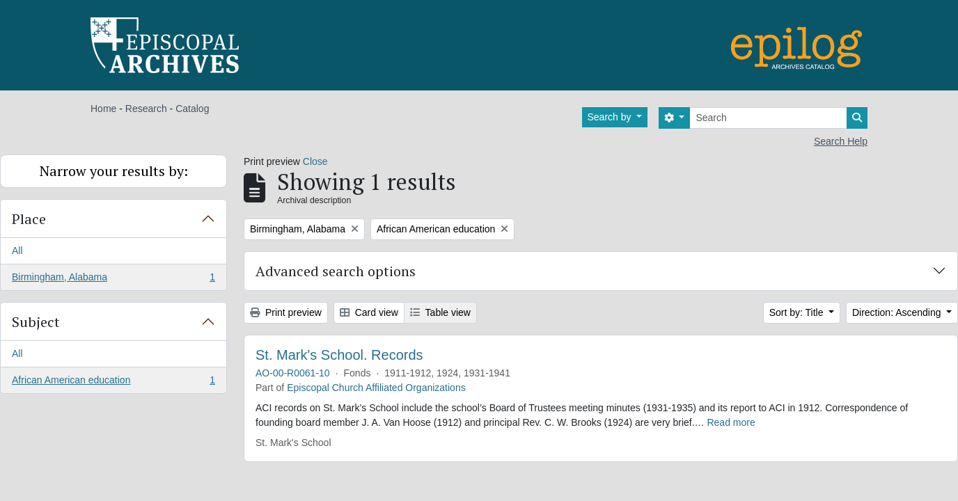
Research (146, 108)
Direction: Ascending (898, 312)
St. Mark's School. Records (339, 355)
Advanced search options (336, 271)
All (17, 250)
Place (29, 218)
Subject (36, 321)
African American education (113, 382)
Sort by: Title (797, 312)
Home (103, 108)
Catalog (192, 108)
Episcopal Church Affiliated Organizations (376, 387)
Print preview (286, 312)
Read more (731, 422)
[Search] (768, 118)
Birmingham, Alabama (113, 279)
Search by (611, 116)
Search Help (840, 141)
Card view (369, 312)
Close (315, 161)
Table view (440, 312)
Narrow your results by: (114, 170)
